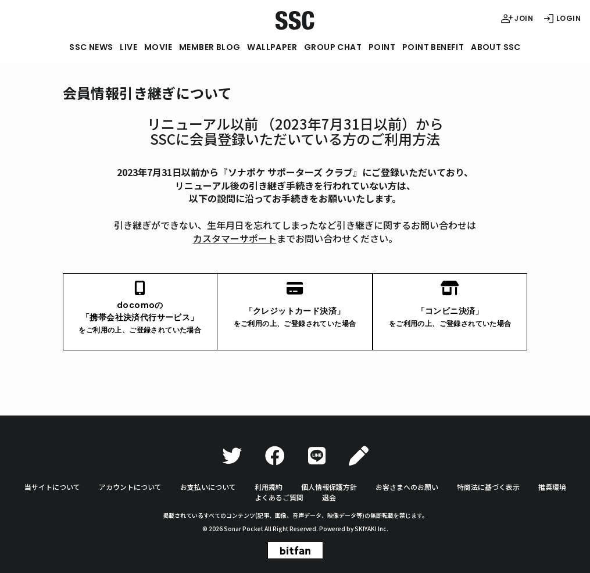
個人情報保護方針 (329, 487)
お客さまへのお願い (407, 487)
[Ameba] (358, 456)
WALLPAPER (272, 47)
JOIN (516, 18)
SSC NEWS (91, 47)
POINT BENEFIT (433, 47)
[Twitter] (231, 456)
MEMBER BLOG (209, 47)
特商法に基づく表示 (488, 487)
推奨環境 (552, 487)
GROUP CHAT (333, 47)
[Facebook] (274, 456)
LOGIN (561, 18)
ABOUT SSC (496, 47)
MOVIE (158, 47)
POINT (382, 47)
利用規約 (269, 487)
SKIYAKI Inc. (371, 528)
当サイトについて (52, 487)
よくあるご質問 (279, 497)
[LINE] (316, 456)
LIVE (128, 47)
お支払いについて (208, 487)
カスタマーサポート (235, 238)
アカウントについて (130, 487)
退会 (329, 497)
